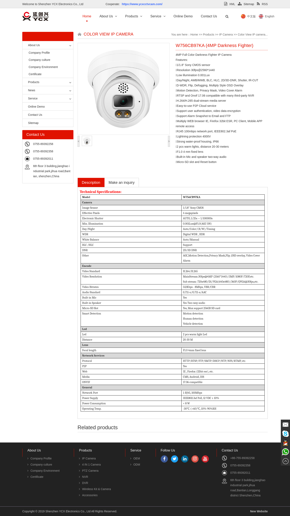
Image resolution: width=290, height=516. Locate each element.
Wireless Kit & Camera (95, 489)
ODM (135, 464)
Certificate (35, 74)
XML (229, 4)
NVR (83, 476)
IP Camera (226, 34)
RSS (262, 4)
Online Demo (183, 16)
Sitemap (246, 4)
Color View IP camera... (253, 34)
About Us (108, 16)
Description (91, 183)
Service (157, 16)
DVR (83, 483)
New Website (259, 511)
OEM (135, 458)
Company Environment (43, 67)
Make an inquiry (122, 183)
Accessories (88, 495)
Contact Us (209, 16)
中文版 (267, 16)
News (30, 90)
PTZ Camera (88, 470)
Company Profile (39, 52)
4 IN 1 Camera (90, 464)
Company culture (39, 59)
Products (133, 16)
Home (87, 16)
